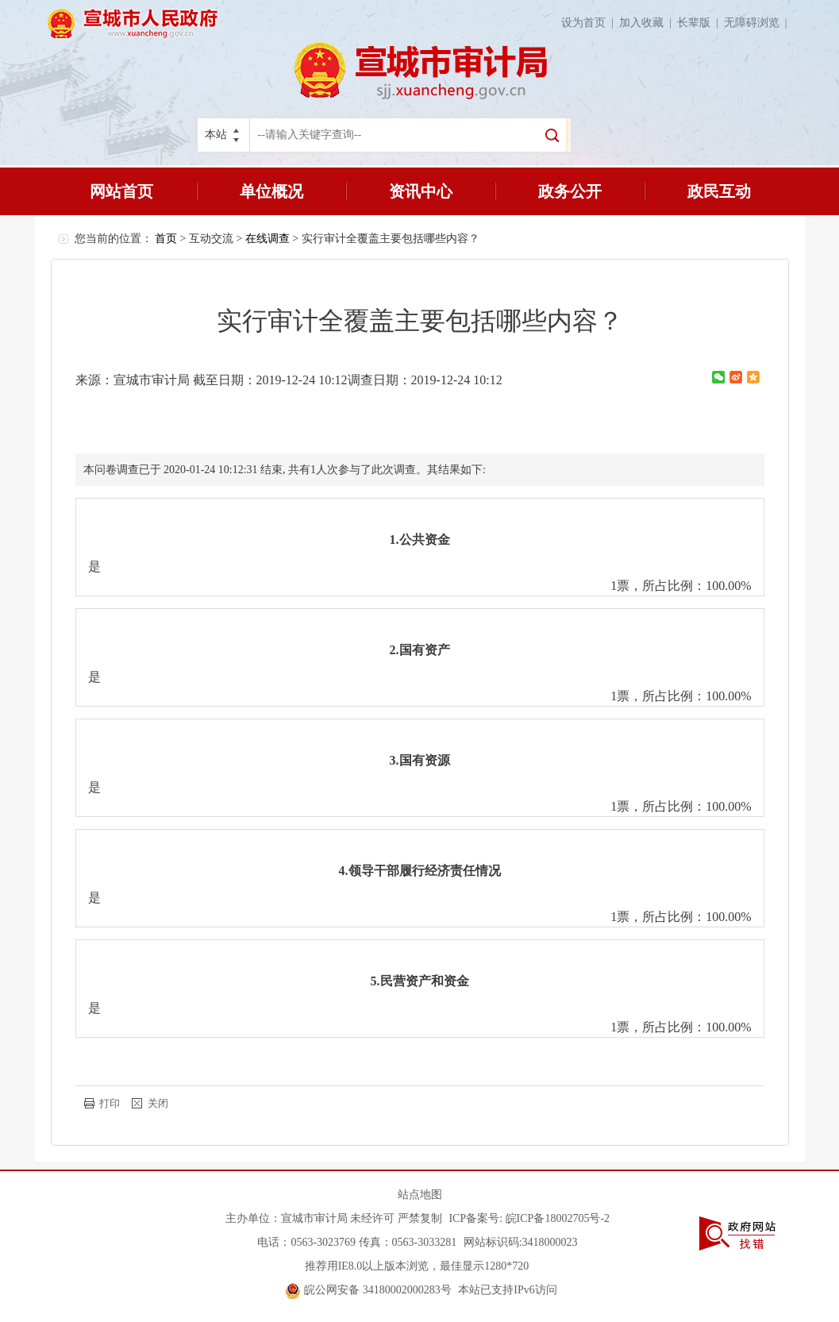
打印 (109, 1103)
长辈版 (700, 23)
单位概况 (271, 191)
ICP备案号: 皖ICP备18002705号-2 (529, 1218)
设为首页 (590, 23)
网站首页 (121, 191)
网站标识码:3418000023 (521, 1242)
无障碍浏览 (758, 23)
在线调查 (267, 239)
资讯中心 (420, 191)
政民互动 (719, 191)
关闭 (158, 1103)
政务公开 (570, 191)
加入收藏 (648, 23)
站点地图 (420, 1195)
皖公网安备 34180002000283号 (369, 1290)
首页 (166, 239)
